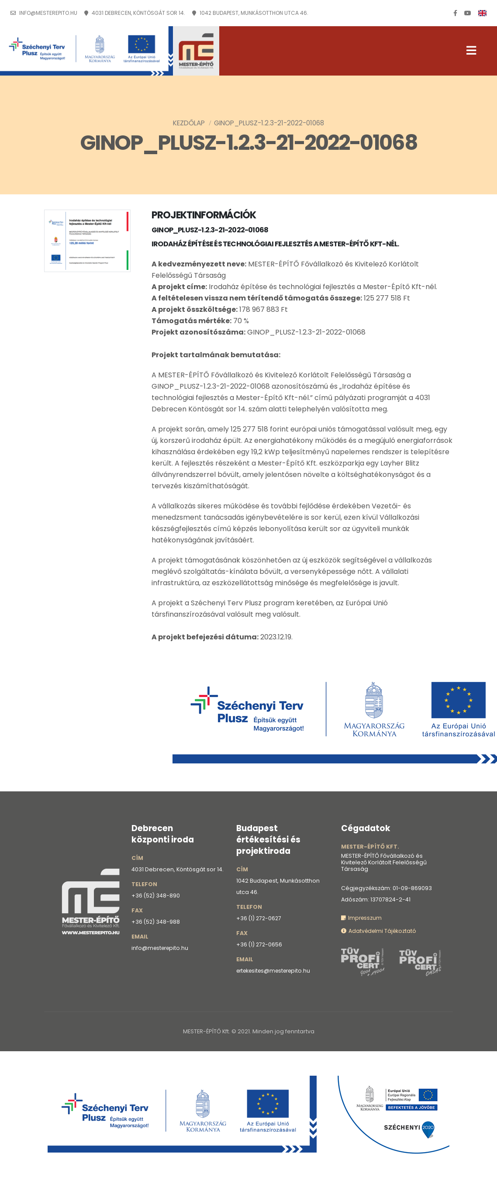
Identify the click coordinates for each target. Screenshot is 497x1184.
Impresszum (362, 918)
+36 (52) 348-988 (156, 921)
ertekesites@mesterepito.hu (276, 970)
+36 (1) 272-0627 (259, 918)
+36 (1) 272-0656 (259, 944)
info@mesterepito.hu (48, 13)
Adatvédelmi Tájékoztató (380, 931)
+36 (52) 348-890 (156, 895)
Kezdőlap (189, 123)
